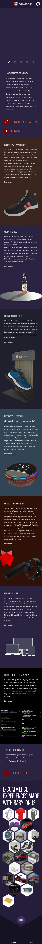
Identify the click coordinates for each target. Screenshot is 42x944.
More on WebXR (21, 543)
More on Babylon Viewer (21, 453)
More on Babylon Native (21, 625)
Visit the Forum (21, 701)
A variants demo (21, 182)
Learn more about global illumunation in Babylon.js (21, 342)
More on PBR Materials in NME (21, 266)
